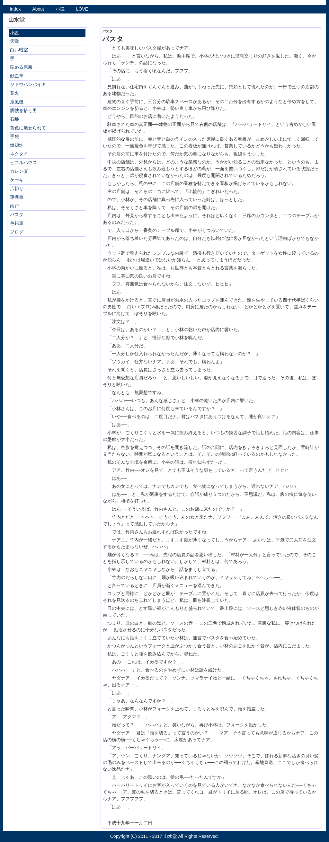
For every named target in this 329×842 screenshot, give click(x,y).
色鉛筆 (16, 223)
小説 (60, 9)
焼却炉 (16, 145)
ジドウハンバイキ (28, 84)
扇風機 (16, 101)
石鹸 (14, 119)
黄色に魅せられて (28, 127)
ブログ (16, 231)
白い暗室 (19, 49)
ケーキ (16, 179)
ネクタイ (19, 153)
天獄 (14, 41)
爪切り (16, 188)
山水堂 (170, 836)
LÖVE (82, 9)
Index (15, 9)
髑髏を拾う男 (23, 110)
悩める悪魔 (21, 67)
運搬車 (16, 197)
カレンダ (19, 171)
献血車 (16, 75)
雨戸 (14, 205)
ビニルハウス (23, 162)
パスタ (16, 214)
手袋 (14, 136)
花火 (14, 93)
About (38, 9)
